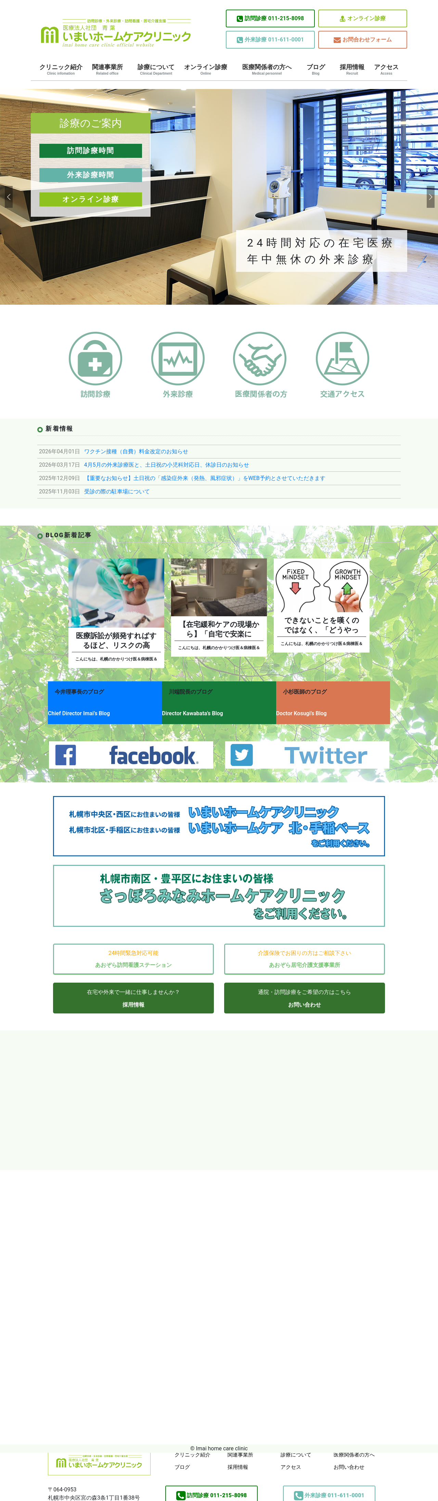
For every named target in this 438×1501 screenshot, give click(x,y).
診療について (156, 69)
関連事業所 (107, 69)
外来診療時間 (90, 175)
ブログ (316, 69)
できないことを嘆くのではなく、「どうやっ (321, 625)
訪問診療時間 (90, 151)
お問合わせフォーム (363, 39)
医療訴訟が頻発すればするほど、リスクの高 (116, 640)
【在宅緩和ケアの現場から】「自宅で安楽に (219, 629)
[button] (8, 196)
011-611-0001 (270, 40)
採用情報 (352, 69)
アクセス (386, 69)
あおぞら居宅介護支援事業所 (304, 956)
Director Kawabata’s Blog (198, 710)
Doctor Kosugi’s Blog (312, 710)
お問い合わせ (304, 996)
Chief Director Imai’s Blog (79, 710)
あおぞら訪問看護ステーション (133, 956)
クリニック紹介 (60, 69)
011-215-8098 (270, 18)
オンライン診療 (363, 18)
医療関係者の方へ (267, 69)
